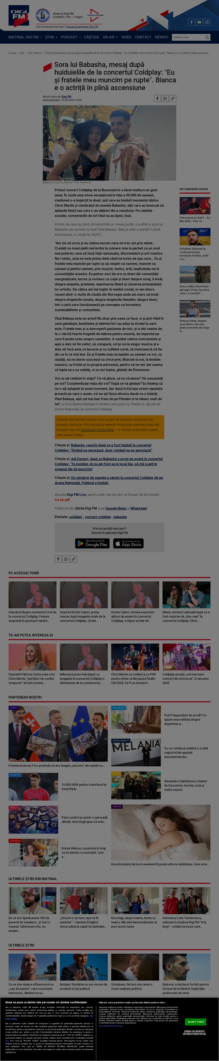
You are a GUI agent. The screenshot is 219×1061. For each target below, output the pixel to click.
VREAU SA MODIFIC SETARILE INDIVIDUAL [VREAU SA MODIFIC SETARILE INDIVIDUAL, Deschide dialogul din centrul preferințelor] (194, 1032)
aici (7, 1041)
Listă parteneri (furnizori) (111, 1026)
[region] (109, 1029)
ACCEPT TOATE (196, 1022)
